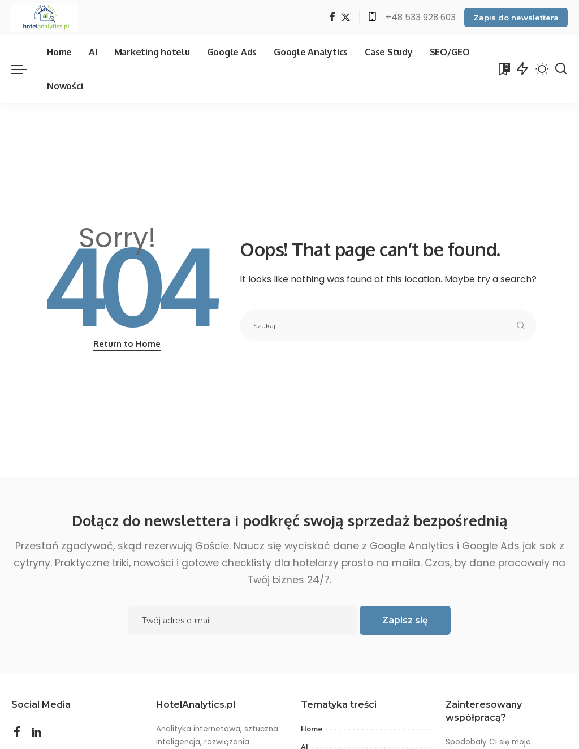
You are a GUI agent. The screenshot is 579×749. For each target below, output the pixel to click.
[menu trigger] (24, 69)
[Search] (561, 69)
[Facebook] (332, 18)
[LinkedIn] (36, 732)
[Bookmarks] (503, 69)
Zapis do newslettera (516, 17)
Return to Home (127, 343)
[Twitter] (346, 18)
